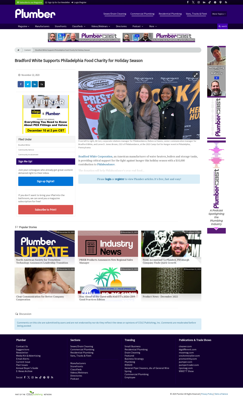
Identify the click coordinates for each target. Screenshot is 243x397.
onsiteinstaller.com (189, 355)
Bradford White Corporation (95, 156)
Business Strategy (134, 358)
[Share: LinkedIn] (35, 84)
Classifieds (77, 26)
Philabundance (106, 164)
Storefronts (60, 26)
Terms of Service (221, 394)
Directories (121, 26)
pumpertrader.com (189, 364)
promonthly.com (188, 358)
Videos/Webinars (99, 26)
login (108, 179)
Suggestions (22, 349)
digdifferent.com (187, 349)
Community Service (26, 150)
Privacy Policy (207, 394)
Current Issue (23, 361)
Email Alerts (22, 358)
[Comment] (42, 84)
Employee (130, 377)
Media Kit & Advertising (28, 355)
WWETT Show (186, 371)
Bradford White (24, 145)
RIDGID (128, 364)
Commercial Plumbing (142, 13)
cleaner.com (185, 346)
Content (27, 50)
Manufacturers (42, 26)
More (152, 26)
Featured (129, 355)
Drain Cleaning (132, 352)
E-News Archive (24, 371)
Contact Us (22, 346)
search (222, 26)
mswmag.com (186, 352)
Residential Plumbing (170, 13)
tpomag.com (186, 368)
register (119, 179)
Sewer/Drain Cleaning (115, 13)
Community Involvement (28, 154)
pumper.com (185, 361)
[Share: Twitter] (28, 84)
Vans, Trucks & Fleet (196, 13)
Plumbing (130, 361)
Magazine (22, 26)
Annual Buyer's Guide (27, 368)
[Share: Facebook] (21, 84)
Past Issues (22, 364)
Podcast (137, 26)
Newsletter (22, 352)
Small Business (133, 346)
